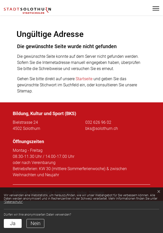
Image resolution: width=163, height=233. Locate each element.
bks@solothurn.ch (101, 160)
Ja (13, 223)
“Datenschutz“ (13, 202)
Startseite (84, 110)
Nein (35, 223)
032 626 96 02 (98, 154)
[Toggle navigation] (153, 8)
